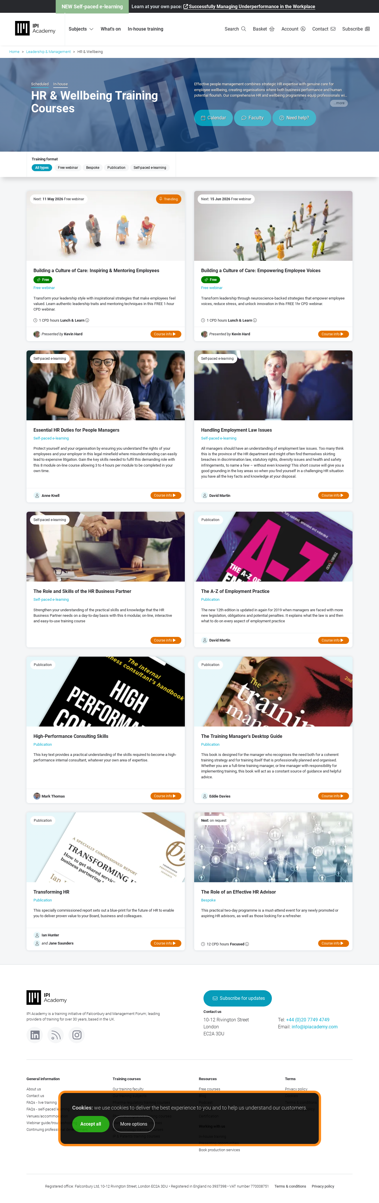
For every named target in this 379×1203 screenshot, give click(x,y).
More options (133, 1124)
